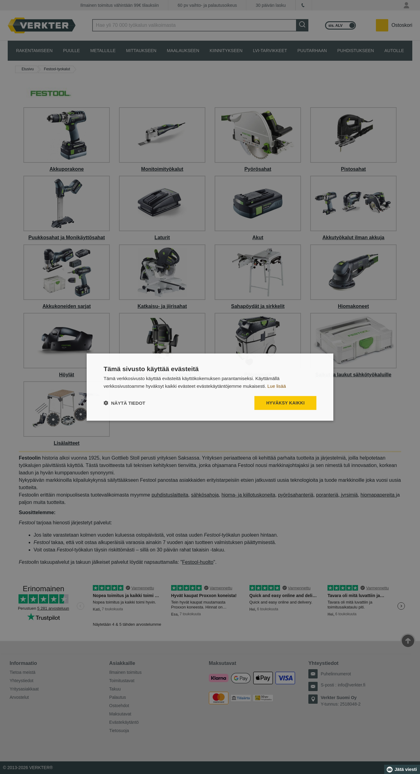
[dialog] (210, 387)
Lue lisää (276, 385)
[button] (124, 403)
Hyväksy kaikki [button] (285, 402)
